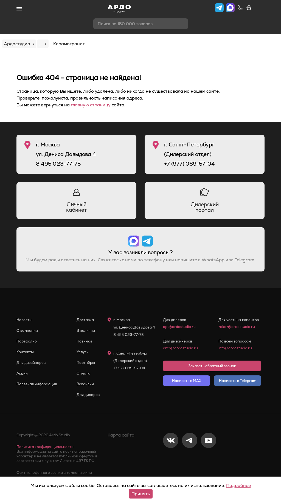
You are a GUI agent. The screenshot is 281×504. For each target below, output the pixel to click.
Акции (22, 373)
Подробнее (238, 485)
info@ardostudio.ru (235, 348)
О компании (27, 330)
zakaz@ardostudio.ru (236, 326)
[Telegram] (189, 458)
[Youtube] (208, 458)
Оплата (83, 373)
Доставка (85, 320)
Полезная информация (36, 384)
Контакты (25, 352)
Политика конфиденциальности (45, 446)
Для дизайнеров (31, 362)
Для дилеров (88, 394)
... (42, 44)
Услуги (83, 352)
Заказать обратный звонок (212, 366)
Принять (140, 494)
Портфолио (26, 341)
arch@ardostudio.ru (180, 348)
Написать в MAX (186, 380)
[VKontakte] (170, 458)
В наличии (86, 330)
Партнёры (86, 362)
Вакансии (85, 384)
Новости (24, 320)
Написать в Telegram (237, 380)
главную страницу (91, 105)
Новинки (84, 341)
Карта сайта (121, 435)
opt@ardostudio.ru (179, 326)
